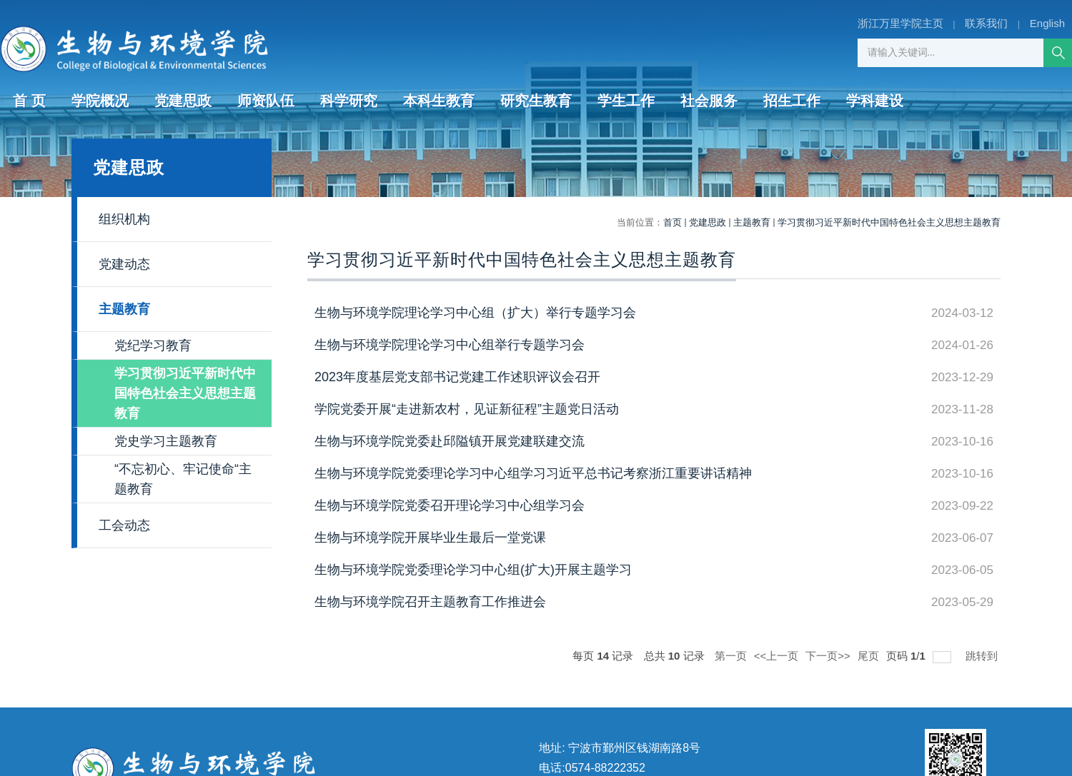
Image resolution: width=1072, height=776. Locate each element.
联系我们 (986, 23)
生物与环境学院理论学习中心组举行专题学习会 (449, 345)
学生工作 (626, 101)
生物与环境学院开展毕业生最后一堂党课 (430, 537)
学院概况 (100, 101)
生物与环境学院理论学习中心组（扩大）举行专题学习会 (475, 313)
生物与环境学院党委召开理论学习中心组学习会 (449, 505)
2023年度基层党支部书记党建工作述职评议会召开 (457, 377)
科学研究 (348, 101)
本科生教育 (439, 101)
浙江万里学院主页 (900, 23)
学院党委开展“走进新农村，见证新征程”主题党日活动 (466, 409)
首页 (672, 222)
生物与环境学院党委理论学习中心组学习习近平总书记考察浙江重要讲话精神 (533, 473)
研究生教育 (536, 101)
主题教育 (751, 222)
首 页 (29, 101)
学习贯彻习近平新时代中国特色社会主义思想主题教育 (889, 222)
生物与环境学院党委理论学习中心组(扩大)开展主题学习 (473, 570)
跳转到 (983, 656)
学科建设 (874, 101)
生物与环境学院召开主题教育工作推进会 (430, 602)
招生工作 (791, 101)
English (1047, 23)
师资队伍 (265, 101)
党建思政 (183, 101)
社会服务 (709, 101)
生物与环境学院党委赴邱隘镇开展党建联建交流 (449, 441)
